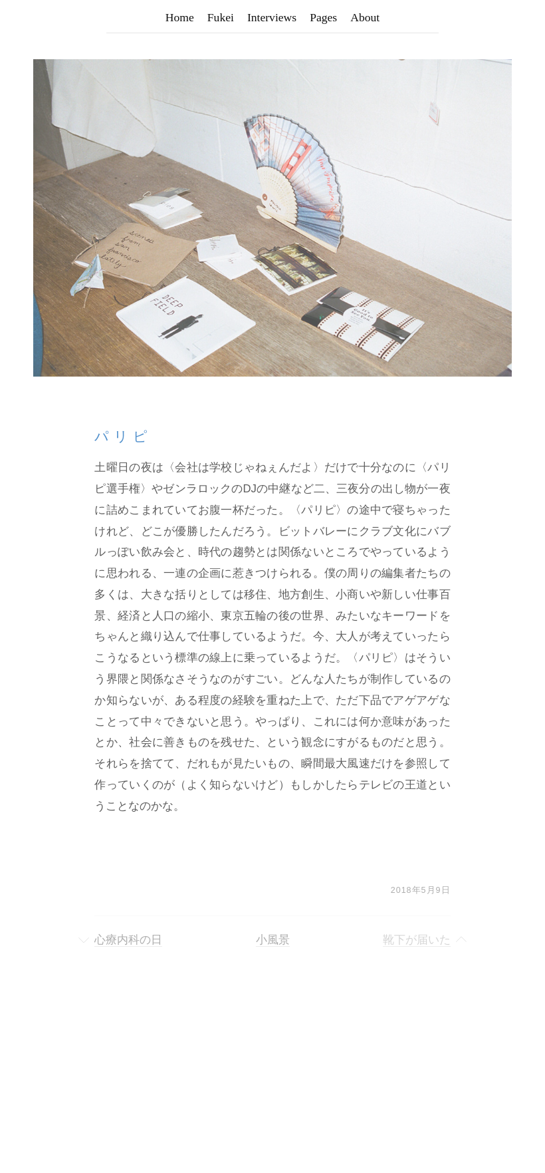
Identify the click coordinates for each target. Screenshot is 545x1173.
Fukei (220, 17)
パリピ (123, 436)
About (365, 17)
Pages (323, 17)
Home (179, 17)
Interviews (271, 17)
